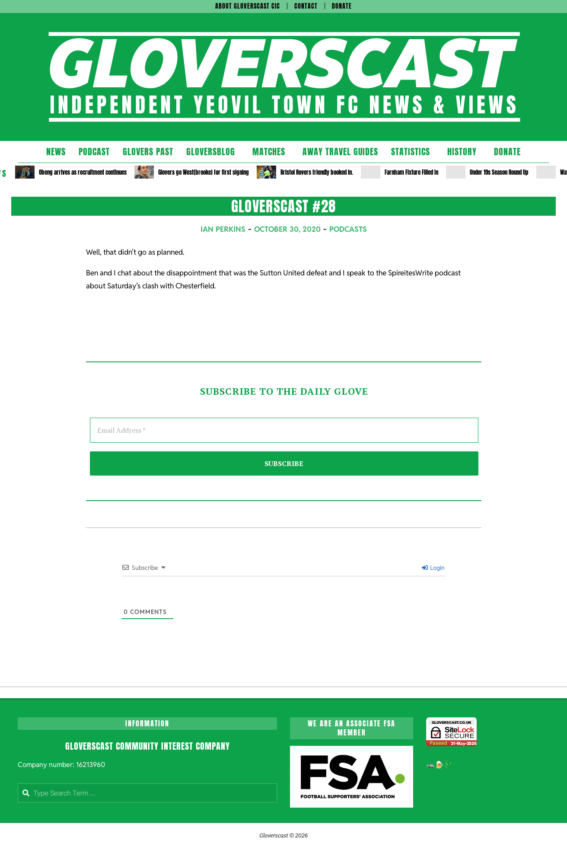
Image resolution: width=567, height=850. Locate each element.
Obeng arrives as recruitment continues (83, 172)
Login (433, 568)
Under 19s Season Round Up (499, 172)
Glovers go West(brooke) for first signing (203, 172)
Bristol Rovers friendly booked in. (316, 172)
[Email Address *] (284, 430)
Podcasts (348, 229)
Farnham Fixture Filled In (411, 172)
